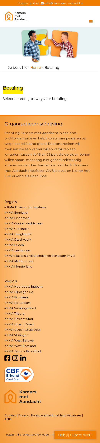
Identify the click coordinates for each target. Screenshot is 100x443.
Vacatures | (75, 415)
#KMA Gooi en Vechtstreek (23, 223)
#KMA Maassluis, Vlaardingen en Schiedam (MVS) (39, 256)
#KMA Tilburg (14, 313)
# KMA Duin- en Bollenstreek (25, 207)
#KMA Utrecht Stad (18, 319)
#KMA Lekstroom (17, 250)
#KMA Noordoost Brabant (23, 286)
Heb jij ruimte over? (75, 435)
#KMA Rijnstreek (16, 297)
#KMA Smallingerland (20, 308)
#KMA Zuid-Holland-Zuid (22, 351)
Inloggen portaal (28, 3)
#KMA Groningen (16, 229)
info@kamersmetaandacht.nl (63, 3)
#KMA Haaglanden (18, 234)
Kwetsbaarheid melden (47, 415)
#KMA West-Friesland (20, 346)
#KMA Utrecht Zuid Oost (22, 329)
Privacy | (24, 415)
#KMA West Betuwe (19, 340)
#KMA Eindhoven (17, 218)
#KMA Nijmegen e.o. (19, 292)
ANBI (8, 419)
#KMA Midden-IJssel (19, 261)
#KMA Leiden (14, 245)
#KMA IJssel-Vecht (17, 239)
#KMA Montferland (18, 266)
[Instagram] (15, 358)
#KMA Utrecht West (19, 324)
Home (35, 67)
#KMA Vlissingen (16, 335)
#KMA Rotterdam (17, 303)
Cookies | (11, 415)
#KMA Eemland (15, 212)
